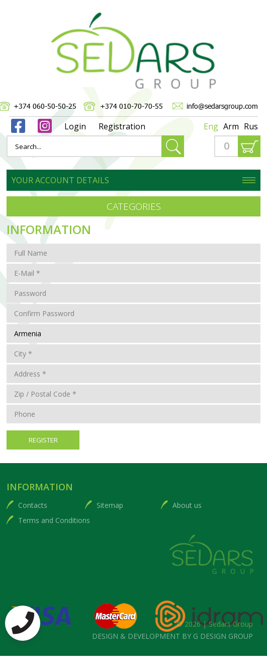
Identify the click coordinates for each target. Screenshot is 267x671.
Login (75, 126)
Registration (122, 126)
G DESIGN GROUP (223, 636)
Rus (251, 126)
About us (187, 505)
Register (43, 439)
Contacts (32, 505)
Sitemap (110, 505)
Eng (211, 126)
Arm (231, 126)
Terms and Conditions (54, 520)
